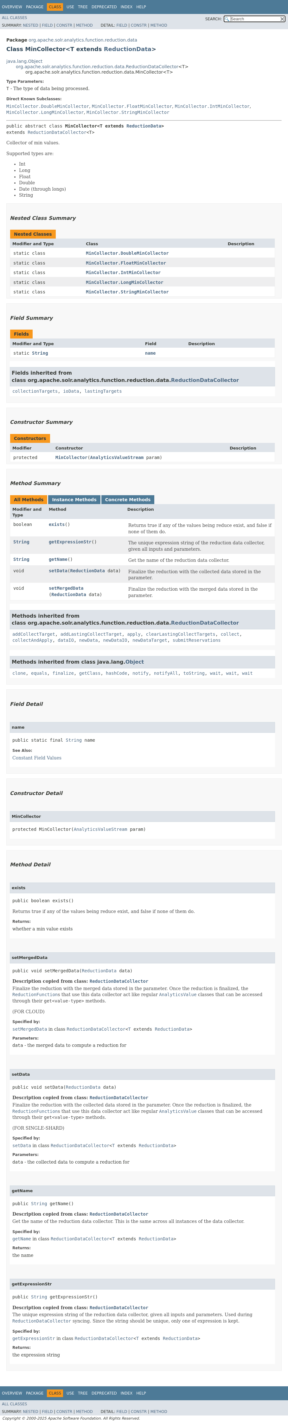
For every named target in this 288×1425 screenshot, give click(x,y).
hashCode (116, 673)
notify (140, 673)
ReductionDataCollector (57, 132)
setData (58, 570)
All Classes (14, 18)
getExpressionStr (70, 541)
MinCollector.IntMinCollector (212, 106)
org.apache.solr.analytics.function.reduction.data (83, 40)
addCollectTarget (33, 634)
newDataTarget (149, 640)
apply (133, 634)
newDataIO (115, 640)
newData (88, 640)
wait (215, 673)
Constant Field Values (36, 757)
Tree (83, 7)
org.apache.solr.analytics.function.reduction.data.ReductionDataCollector (97, 66)
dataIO (66, 640)
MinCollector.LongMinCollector (45, 112)
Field (47, 25)
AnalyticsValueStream (117, 457)
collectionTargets (35, 391)
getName (58, 559)
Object (134, 662)
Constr (64, 25)
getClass (89, 673)
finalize (63, 673)
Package (34, 7)
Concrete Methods (128, 499)
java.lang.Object (24, 61)
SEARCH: (213, 19)
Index (127, 7)
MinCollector (71, 457)
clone (19, 673)
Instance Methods (74, 499)
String (40, 353)
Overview (12, 7)
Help (141, 7)
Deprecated (104, 7)
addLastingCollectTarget (91, 634)
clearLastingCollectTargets (180, 634)
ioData (71, 391)
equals (39, 673)
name (150, 353)
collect (230, 634)
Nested (30, 25)
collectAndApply (32, 640)
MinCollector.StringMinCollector (127, 112)
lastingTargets (103, 391)
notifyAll (166, 673)
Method (84, 25)
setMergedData (66, 588)
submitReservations (197, 640)
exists (57, 524)
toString (194, 673)
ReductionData (127, 49)
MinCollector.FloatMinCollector (132, 106)
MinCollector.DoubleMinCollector (47, 106)
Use (70, 7)
